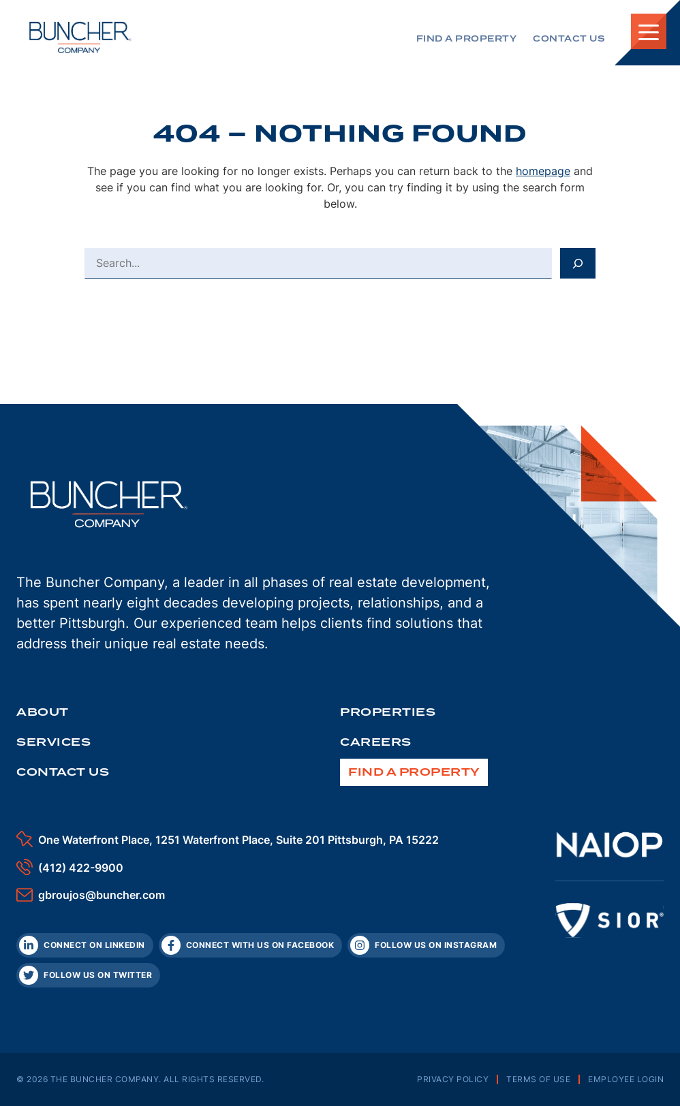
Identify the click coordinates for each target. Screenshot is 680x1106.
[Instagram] (426, 945)
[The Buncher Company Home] (80, 37)
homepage (543, 171)
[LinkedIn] (84, 945)
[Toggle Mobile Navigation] (648, 31)
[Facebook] (251, 945)
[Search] (578, 263)
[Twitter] (88, 975)
